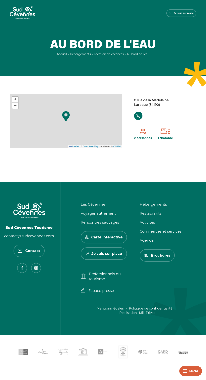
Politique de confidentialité (151, 308)
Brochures (157, 255)
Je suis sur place (181, 13)
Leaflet (74, 146)
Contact (29, 251)
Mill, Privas (147, 313)
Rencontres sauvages (100, 222)
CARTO (117, 146)
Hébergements (153, 204)
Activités (147, 222)
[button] (66, 116)
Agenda (147, 240)
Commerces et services (160, 231)
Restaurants (150, 213)
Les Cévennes (93, 204)
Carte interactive (104, 237)
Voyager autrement (98, 213)
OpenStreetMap (90, 146)
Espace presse (97, 291)
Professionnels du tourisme (101, 276)
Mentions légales (110, 308)
